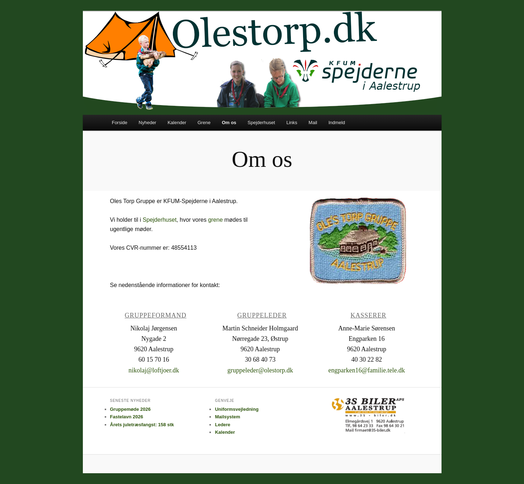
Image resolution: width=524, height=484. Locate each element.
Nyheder (147, 122)
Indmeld (337, 122)
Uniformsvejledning (236, 409)
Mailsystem (227, 416)
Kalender (176, 122)
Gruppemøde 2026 (130, 409)
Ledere (222, 424)
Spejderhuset (261, 122)
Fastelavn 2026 (126, 416)
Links (291, 122)
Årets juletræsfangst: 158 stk (142, 424)
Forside (119, 122)
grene (216, 220)
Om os (229, 122)
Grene (204, 122)
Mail (312, 122)
